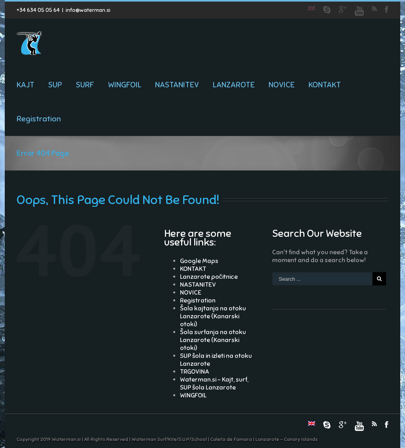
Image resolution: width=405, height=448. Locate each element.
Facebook (386, 9)
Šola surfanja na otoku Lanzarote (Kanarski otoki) (213, 340)
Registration (39, 119)
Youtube (359, 11)
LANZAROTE (234, 85)
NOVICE (282, 85)
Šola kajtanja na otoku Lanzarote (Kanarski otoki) (213, 316)
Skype (327, 9)
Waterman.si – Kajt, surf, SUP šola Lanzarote (214, 383)
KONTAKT (324, 85)
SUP (55, 85)
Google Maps (199, 261)
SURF (85, 85)
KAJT (25, 85)
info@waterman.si (88, 10)
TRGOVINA (194, 372)
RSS (374, 8)
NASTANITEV (177, 85)
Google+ (343, 9)
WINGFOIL (124, 85)
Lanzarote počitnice (209, 277)
